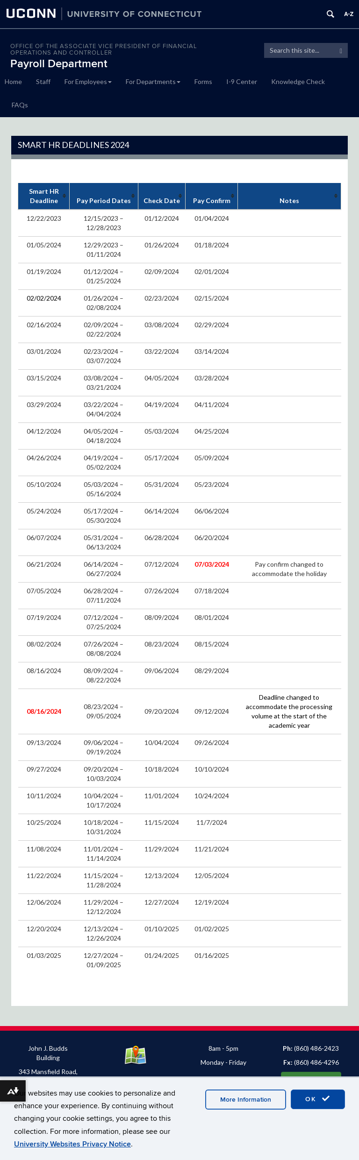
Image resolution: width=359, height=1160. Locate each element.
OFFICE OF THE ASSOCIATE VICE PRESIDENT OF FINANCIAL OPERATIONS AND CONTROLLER (103, 49)
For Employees (88, 81)
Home (13, 81)
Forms (203, 81)
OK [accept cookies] (317, 1099)
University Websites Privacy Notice (72, 1144)
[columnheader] (44, 196)
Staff (43, 81)
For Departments (153, 81)
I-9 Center (241, 81)
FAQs (20, 105)
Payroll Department (59, 63)
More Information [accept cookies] (245, 1100)
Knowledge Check (298, 81)
